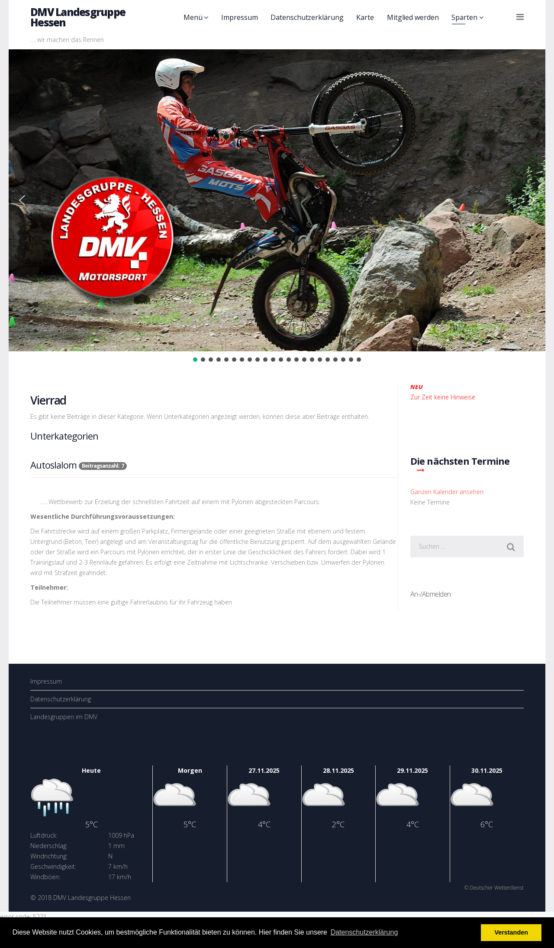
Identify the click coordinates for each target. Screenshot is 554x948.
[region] (277, 206)
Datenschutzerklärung (307, 17)
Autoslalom (53, 465)
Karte (365, 17)
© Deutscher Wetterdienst (494, 887)
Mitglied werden (413, 17)
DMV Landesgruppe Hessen (77, 17)
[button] (22, 200)
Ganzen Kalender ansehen (446, 492)
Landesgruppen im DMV (63, 717)
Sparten (464, 17)
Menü (193, 17)
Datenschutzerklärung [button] (364, 932)
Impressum (239, 17)
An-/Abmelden (430, 594)
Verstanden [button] (511, 932)
